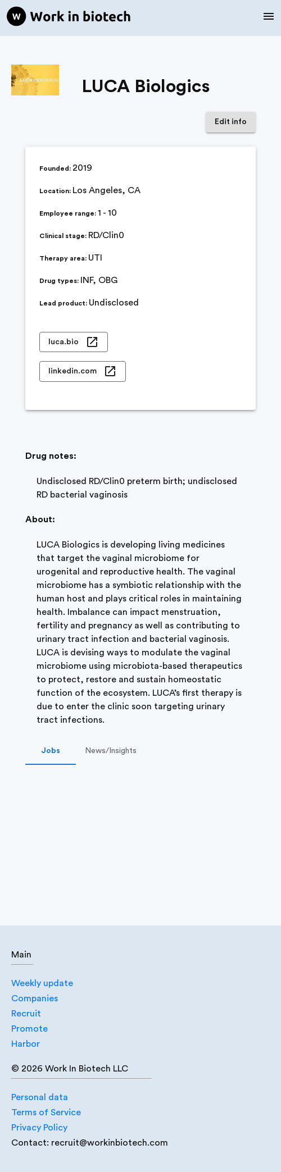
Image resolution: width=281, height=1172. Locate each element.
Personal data (39, 1097)
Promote (29, 1028)
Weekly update (42, 983)
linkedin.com (82, 371)
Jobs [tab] (50, 751)
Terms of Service (46, 1112)
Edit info (231, 122)
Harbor (25, 1043)
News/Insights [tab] (111, 751)
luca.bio (73, 342)
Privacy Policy (39, 1127)
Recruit (26, 1013)
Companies (34, 998)
